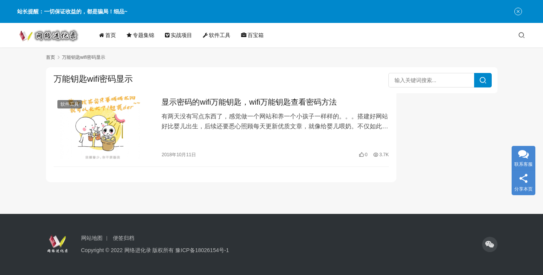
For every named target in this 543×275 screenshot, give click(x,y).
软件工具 (219, 35)
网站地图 (92, 238)
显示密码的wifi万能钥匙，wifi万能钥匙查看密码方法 (243, 102)
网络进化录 (137, 250)
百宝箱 (254, 35)
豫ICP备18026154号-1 (202, 250)
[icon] (489, 244)
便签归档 (123, 238)
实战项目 (180, 35)
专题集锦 (143, 35)
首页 (109, 35)
